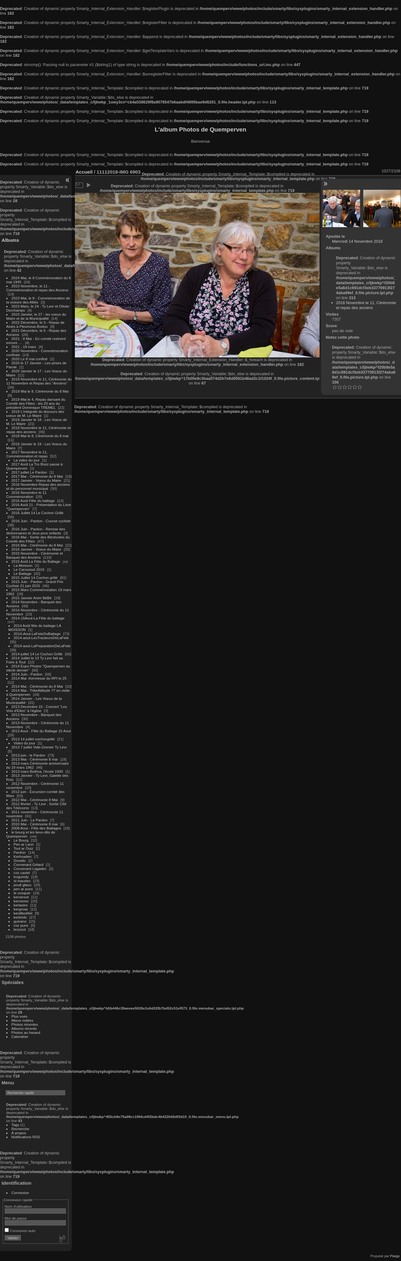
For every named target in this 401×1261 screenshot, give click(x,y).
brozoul (20, 929)
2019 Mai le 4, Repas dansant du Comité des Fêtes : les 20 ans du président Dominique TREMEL (35, 403)
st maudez (22, 881)
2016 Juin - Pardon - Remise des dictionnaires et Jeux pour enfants (35, 531)
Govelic (20, 860)
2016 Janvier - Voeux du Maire (36, 549)
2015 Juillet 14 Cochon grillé (35, 578)
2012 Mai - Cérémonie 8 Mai (35, 800)
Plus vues (19, 1016)
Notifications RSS (26, 1137)
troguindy (21, 877)
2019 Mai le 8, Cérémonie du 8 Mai (40, 391)
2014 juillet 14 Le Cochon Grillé (37, 654)
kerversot (21, 897)
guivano (20, 921)
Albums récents (24, 1028)
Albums (10, 240)
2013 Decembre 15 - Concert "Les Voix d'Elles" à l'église (36, 709)
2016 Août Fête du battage (33, 501)
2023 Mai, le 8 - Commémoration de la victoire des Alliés (38, 300)
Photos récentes (25, 1024)
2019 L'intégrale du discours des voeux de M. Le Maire (35, 413)
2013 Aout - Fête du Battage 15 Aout (41, 731)
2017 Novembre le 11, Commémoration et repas (27, 454)
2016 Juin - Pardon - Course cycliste (41, 521)
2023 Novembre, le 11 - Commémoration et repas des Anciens (37, 288)
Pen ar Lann (24, 844)
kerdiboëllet (23, 913)
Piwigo (395, 1256)
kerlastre (21, 905)
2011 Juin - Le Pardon (30, 820)
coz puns (21, 925)
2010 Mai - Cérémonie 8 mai (35, 824)
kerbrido (20, 917)
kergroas (21, 909)
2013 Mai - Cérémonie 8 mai (35, 759)
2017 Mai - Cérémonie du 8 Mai (37, 476)
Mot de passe (16, 1218)
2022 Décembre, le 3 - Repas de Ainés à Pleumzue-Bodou (35, 324)
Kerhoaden (23, 856)
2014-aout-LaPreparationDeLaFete (42, 646)
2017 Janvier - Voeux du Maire (36, 480)
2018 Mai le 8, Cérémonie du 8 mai (40, 436)
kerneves (21, 901)
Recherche (20, 1129)
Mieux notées (22, 1020)
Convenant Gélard (29, 864)
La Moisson (23, 565)
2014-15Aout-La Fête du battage (38, 618)
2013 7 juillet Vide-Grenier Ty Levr (39, 747)
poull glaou (23, 885)
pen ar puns (23, 889)
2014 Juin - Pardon (27, 674)
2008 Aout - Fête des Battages (36, 828)
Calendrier (20, 1036)
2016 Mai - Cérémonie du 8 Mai (37, 545)
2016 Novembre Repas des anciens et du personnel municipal (38, 486)
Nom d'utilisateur (18, 1206)
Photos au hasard (26, 1032)
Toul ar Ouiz (23, 848)
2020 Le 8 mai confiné (30, 359)
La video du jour (27, 460)
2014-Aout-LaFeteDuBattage (37, 634)
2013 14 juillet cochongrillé (34, 739)
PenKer (20, 852)
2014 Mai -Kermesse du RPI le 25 (39, 678)
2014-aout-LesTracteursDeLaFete (41, 638)
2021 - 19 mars (24, 347)
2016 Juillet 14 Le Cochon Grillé (38, 513)
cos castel (22, 873)
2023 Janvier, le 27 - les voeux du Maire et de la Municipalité (36, 316)
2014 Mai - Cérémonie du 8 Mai (37, 686)
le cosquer (22, 893)
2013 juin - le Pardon (29, 755)
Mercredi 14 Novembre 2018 (357, 241)
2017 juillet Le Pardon (29, 472)
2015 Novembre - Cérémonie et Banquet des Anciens (34, 555)
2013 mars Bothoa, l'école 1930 (37, 771)
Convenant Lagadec (30, 869)
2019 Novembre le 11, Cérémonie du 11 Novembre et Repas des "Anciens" (39, 381)
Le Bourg (21, 840)
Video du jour (24, 743)
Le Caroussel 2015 (29, 569)
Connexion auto (20, 1231)
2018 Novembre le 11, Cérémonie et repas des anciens (366, 305)
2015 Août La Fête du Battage (36, 561)
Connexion (20, 1193)
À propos (19, 1133)
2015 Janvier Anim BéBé (32, 598)
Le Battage (23, 573)
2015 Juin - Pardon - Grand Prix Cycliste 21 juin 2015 (34, 584)
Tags (15, 1125)
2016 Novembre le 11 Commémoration (26, 494)
